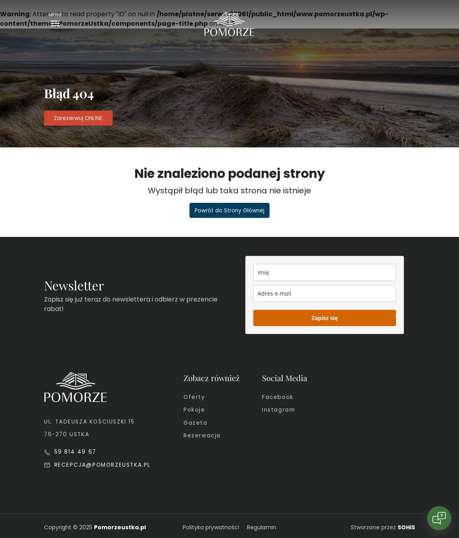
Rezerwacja (202, 435)
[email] (324, 293)
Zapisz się (325, 318)
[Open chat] (439, 518)
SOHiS (406, 527)
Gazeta (196, 423)
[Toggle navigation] (55, 21)
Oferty (194, 397)
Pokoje (194, 410)
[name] (324, 272)
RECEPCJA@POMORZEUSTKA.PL (97, 465)
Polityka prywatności (211, 527)
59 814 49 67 (70, 452)
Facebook (278, 397)
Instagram (278, 410)
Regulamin (261, 527)
